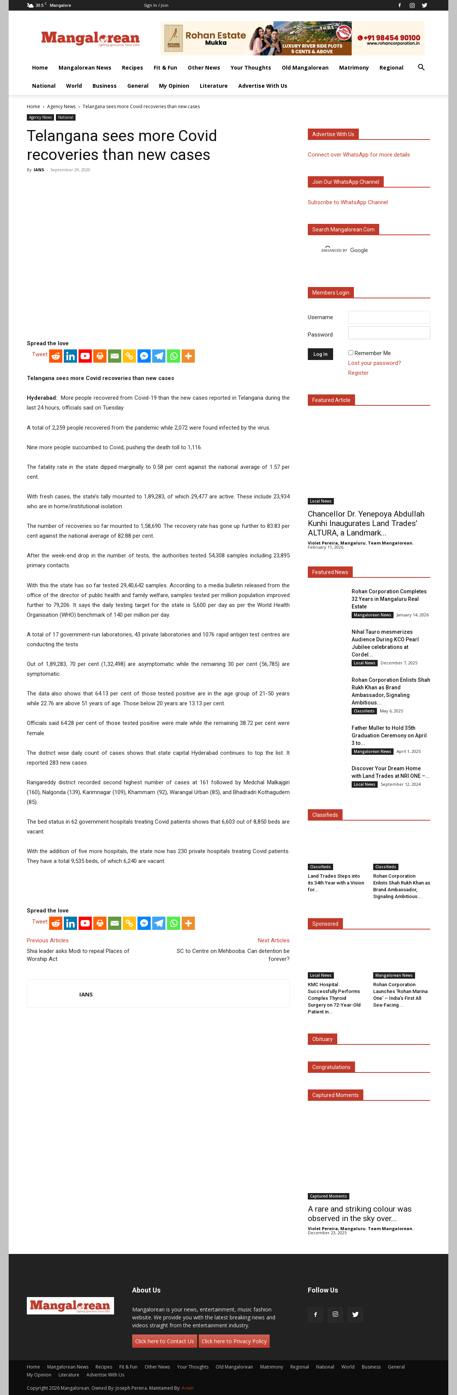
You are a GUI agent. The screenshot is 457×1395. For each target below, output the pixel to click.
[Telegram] (158, 356)
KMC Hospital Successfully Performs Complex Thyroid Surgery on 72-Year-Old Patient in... (334, 998)
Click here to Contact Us (164, 1341)
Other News (204, 67)
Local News (321, 501)
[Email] (114, 356)
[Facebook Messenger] (144, 356)
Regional (391, 67)
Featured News (330, 572)
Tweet (40, 354)
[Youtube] (85, 356)
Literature (214, 85)
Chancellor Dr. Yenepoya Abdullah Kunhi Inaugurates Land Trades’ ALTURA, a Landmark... (366, 523)
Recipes (132, 67)
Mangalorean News (85, 67)
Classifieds (364, 711)
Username (320, 317)
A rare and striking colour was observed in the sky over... (360, 1213)
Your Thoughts (251, 67)
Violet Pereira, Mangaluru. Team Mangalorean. (361, 543)
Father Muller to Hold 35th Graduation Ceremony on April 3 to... (389, 735)
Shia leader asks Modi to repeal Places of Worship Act (78, 955)
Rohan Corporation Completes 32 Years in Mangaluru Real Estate (389, 599)
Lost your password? (374, 363)
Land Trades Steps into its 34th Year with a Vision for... (336, 882)
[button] (421, 68)
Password (320, 334)
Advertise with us (333, 134)
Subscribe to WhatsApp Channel (348, 202)
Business (105, 85)
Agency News (61, 106)
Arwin (188, 1388)
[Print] (100, 356)
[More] (188, 356)
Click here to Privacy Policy (234, 1341)
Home (40, 67)
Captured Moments (335, 1095)
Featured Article (331, 400)
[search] (362, 251)
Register (358, 372)
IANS (39, 169)
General (137, 85)
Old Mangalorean (305, 67)
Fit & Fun (165, 67)
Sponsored (325, 924)
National (44, 85)
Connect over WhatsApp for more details (359, 154)
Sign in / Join (156, 5)
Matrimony (354, 67)
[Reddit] (55, 356)
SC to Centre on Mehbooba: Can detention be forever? (233, 955)
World (74, 85)
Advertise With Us (262, 85)
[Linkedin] (70, 356)
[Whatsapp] (173, 356)
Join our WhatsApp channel (345, 182)
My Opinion (174, 85)
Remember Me (373, 353)
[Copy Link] (129, 356)
